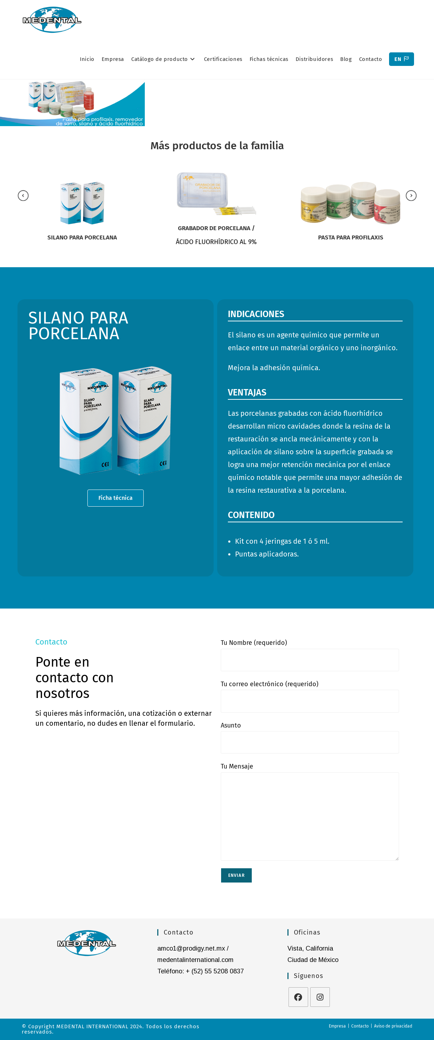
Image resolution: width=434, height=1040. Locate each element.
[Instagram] (320, 997)
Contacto (360, 1026)
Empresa (337, 1026)
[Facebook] (298, 997)
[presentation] (23, 195)
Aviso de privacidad (393, 1026)
